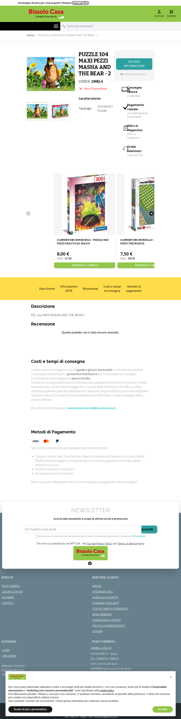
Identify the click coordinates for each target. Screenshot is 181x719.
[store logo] (46, 14)
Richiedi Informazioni (134, 64)
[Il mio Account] (159, 14)
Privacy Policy (13, 666)
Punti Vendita (11, 586)
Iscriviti (147, 529)
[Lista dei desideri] (133, 74)
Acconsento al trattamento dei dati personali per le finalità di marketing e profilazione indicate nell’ (92, 536)
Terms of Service (127, 543)
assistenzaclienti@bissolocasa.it (91, 408)
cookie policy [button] (107, 690)
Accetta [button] (162, 709)
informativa (138, 536)
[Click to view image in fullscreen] (51, 74)
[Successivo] (151, 213)
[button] (171, 677)
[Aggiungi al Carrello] (84, 265)
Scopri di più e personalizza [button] (30, 709)
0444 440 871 (80, 3)
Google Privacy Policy (99, 543)
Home (30, 35)
